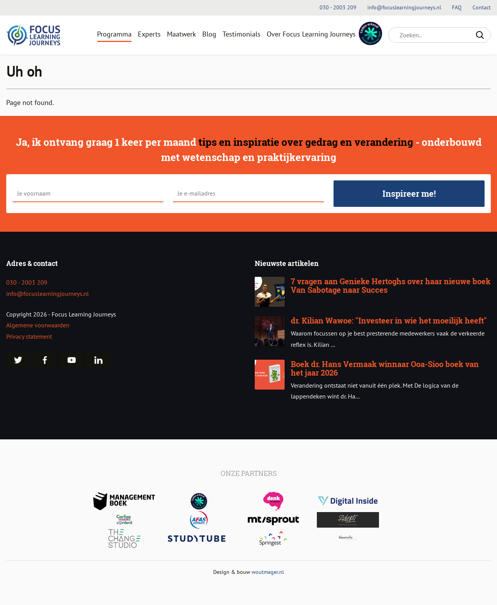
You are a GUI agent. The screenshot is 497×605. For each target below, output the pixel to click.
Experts (149, 34)
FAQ (457, 7)
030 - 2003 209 (26, 282)
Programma (114, 34)
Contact (482, 7)
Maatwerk (181, 34)
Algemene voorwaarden (38, 325)
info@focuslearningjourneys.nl (47, 293)
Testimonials (241, 34)
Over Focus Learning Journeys (311, 34)
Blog (209, 34)
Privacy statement (29, 336)
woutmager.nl (268, 571)
